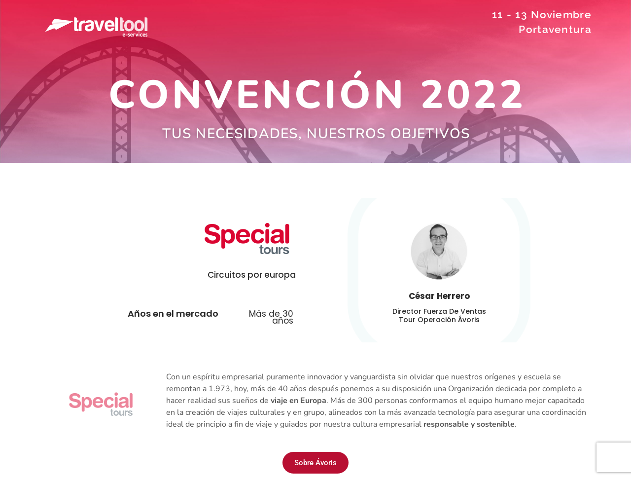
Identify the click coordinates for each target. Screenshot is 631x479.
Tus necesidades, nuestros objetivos (316, 133)
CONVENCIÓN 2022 (317, 95)
